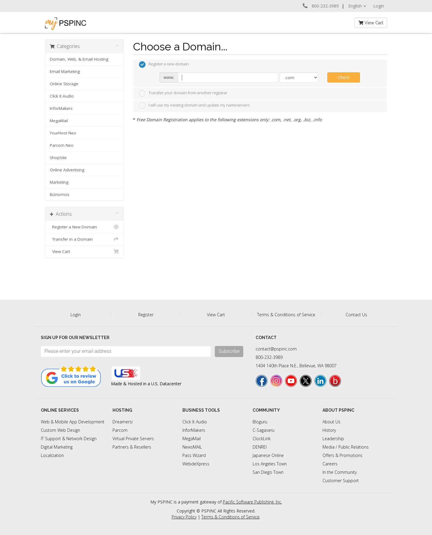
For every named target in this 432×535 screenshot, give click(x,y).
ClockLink (262, 438)
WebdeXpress (195, 464)
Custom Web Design (60, 430)
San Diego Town (268, 472)
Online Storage (64, 83)
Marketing (59, 182)
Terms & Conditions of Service (286, 314)
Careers (330, 464)
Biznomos (59, 194)
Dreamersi (122, 422)
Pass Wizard (194, 455)
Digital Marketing (57, 447)
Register (146, 314)
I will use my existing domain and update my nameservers (194, 105)
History (329, 430)
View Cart (370, 22)
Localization (52, 455)
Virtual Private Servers (133, 438)
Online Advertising (67, 170)
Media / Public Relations (345, 447)
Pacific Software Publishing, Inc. (252, 502)
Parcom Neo (62, 145)
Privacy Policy (184, 517)
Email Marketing (65, 71)
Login (378, 6)
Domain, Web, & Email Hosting (79, 59)
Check (344, 77)
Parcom (120, 430)
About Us (331, 422)
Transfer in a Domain (84, 239)
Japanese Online (268, 455)
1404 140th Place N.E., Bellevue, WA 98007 (296, 365)
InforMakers (61, 108)
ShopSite (58, 157)
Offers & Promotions (342, 455)
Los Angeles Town (270, 464)
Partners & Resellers (131, 447)
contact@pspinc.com (276, 349)
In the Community (339, 472)
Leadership (333, 438)
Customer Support (340, 480)
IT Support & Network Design (69, 438)
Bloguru (260, 422)
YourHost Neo (63, 133)
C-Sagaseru (263, 430)
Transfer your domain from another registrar (183, 93)
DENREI (260, 447)
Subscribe (229, 351)
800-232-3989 (269, 357)
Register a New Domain (84, 226)
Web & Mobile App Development (72, 422)
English (357, 6)
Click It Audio (62, 96)
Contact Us (356, 314)
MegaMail (59, 120)
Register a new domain (164, 64)
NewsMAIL (192, 447)
